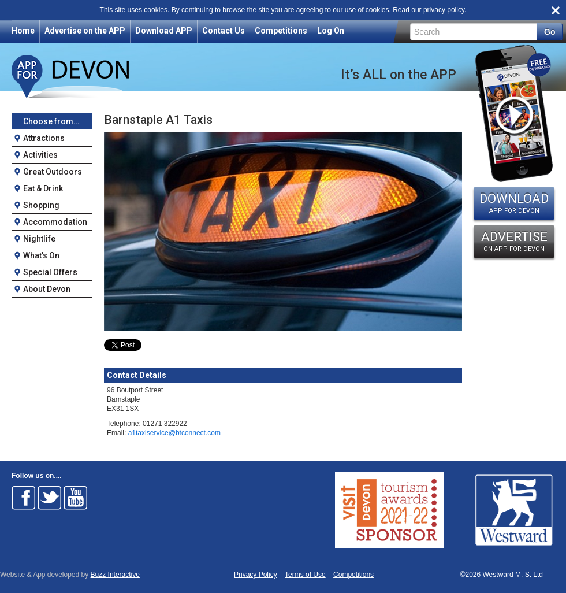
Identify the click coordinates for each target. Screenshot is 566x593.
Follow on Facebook (24, 497)
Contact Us (223, 30)
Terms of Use (305, 575)
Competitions (281, 30)
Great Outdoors (52, 171)
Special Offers (50, 272)
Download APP (163, 30)
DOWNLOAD (514, 202)
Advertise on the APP (84, 30)
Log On (330, 30)
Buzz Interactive (115, 574)
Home (23, 30)
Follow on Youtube (76, 497)
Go (549, 31)
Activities (40, 155)
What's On (41, 255)
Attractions (44, 138)
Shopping (41, 205)
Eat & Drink (43, 188)
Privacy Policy (255, 575)
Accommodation (55, 222)
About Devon (46, 289)
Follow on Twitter (50, 497)
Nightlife (39, 238)
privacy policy (443, 10)
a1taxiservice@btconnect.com (174, 433)
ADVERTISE (514, 241)
